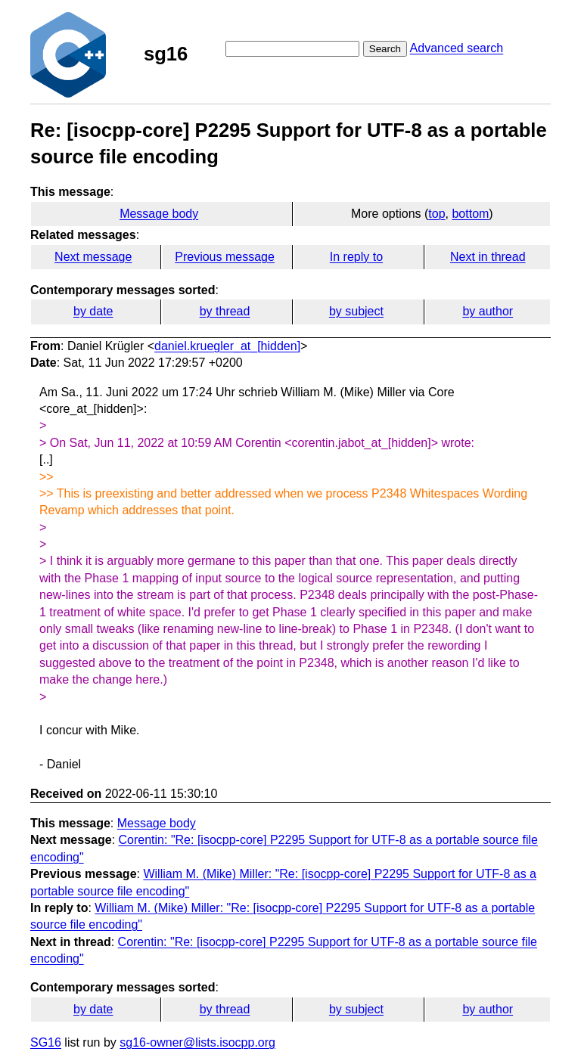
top (436, 213)
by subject (356, 311)
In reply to (356, 256)
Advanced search (457, 48)
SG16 (45, 1042)
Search (385, 48)
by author (487, 311)
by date (93, 311)
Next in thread (488, 256)
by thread (225, 311)
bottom (470, 213)
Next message (93, 256)
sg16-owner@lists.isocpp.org (197, 1042)
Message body (159, 213)
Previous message (225, 256)
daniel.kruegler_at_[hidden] (227, 346)
